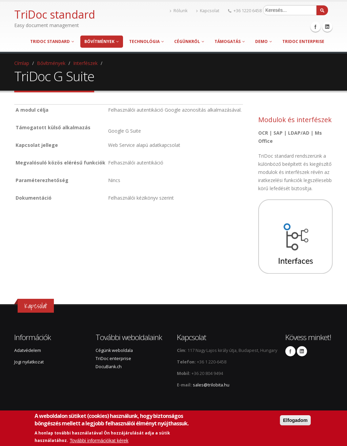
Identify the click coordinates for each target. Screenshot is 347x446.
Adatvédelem (27, 350)
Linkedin (327, 27)
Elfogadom (295, 420)
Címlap (21, 63)
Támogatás (230, 41)
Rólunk (178, 11)
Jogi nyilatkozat (29, 362)
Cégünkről (189, 41)
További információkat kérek (98, 440)
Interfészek (85, 63)
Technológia (146, 41)
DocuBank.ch (109, 367)
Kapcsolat (207, 11)
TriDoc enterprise (303, 41)
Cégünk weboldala (114, 350)
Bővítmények (101, 41)
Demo (263, 41)
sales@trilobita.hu (211, 385)
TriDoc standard (52, 41)
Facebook (315, 27)
